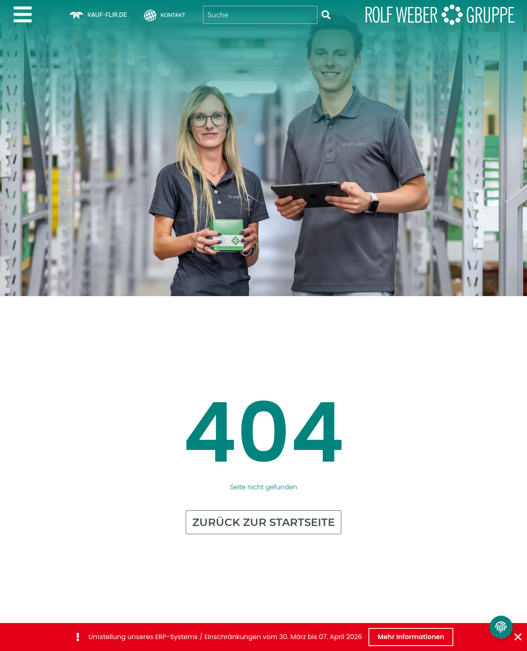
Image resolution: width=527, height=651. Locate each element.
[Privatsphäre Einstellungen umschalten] (501, 627)
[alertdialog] (263, 637)
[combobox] (260, 15)
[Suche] (326, 15)
